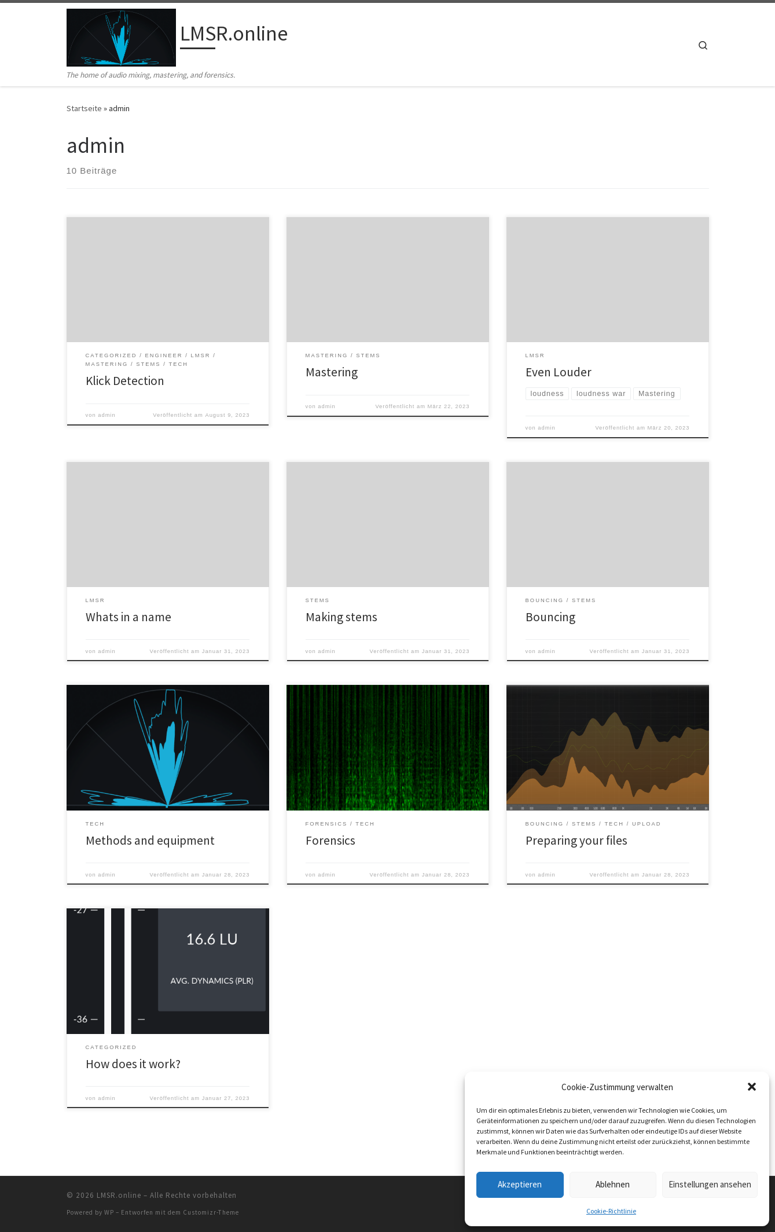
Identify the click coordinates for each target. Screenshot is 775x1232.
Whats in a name (128, 617)
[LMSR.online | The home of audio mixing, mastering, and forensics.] (122, 36)
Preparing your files (576, 840)
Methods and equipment (150, 840)
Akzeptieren (520, 1184)
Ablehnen (613, 1184)
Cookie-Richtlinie (611, 1211)
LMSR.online (119, 1195)
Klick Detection (125, 380)
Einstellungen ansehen (710, 1184)
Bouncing (550, 617)
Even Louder (559, 372)
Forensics (330, 840)
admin (107, 415)
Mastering (332, 372)
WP (109, 1212)
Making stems (341, 617)
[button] (752, 1086)
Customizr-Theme (211, 1212)
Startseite (84, 108)
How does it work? (133, 1064)
